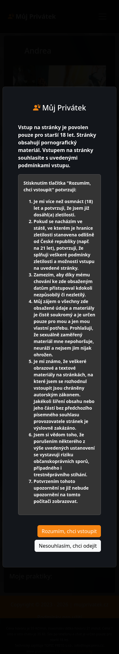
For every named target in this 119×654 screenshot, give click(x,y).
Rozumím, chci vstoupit (69, 531)
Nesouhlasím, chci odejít (68, 545)
